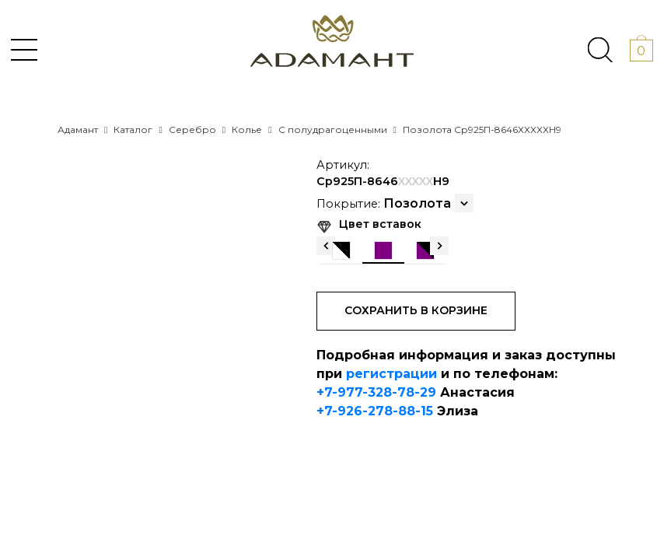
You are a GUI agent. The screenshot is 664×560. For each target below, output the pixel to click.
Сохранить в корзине (416, 310)
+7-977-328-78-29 (376, 392)
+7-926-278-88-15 (374, 411)
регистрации (391, 373)
